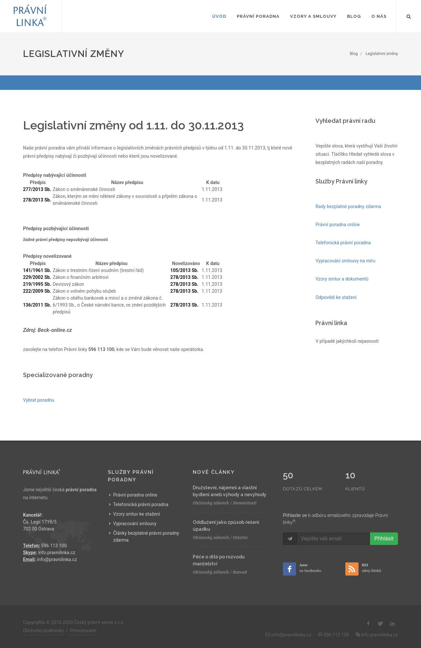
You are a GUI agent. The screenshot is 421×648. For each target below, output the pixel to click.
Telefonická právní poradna (140, 504)
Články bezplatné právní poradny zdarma (146, 536)
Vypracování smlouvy (135, 523)
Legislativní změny (382, 53)
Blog (354, 53)
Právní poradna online (135, 495)
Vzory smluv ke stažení (136, 514)
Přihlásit (383, 525)
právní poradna (81, 489)
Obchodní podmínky (43, 626)
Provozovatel (83, 626)
